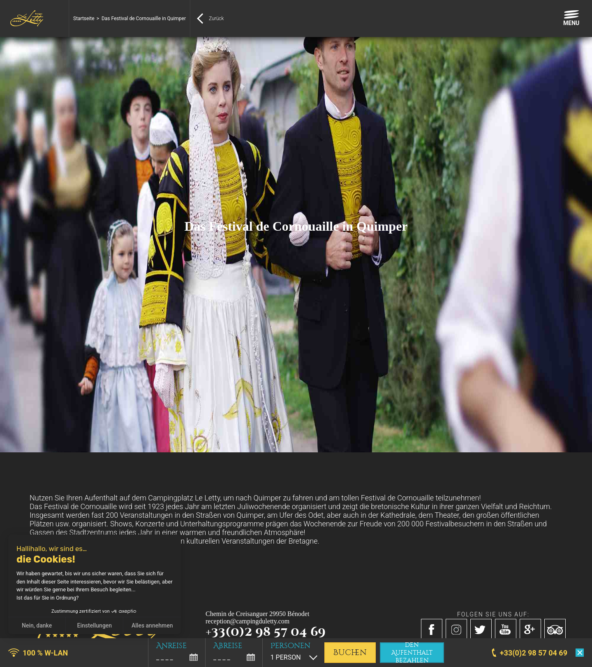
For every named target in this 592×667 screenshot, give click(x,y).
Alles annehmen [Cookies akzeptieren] (152, 625)
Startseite (84, 18)
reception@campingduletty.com (247, 621)
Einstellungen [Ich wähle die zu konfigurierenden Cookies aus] (94, 625)
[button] (12, 658)
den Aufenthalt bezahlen (411, 652)
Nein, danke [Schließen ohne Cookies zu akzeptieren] (37, 625)
